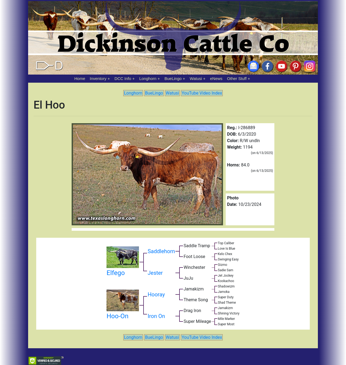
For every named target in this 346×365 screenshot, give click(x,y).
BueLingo (173, 78)
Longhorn (147, 78)
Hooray (156, 294)
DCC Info (123, 78)
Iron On (156, 316)
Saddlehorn (161, 251)
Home (79, 78)
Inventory (98, 78)
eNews (216, 78)
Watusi (196, 78)
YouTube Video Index (202, 93)
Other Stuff (237, 78)
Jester (155, 273)
